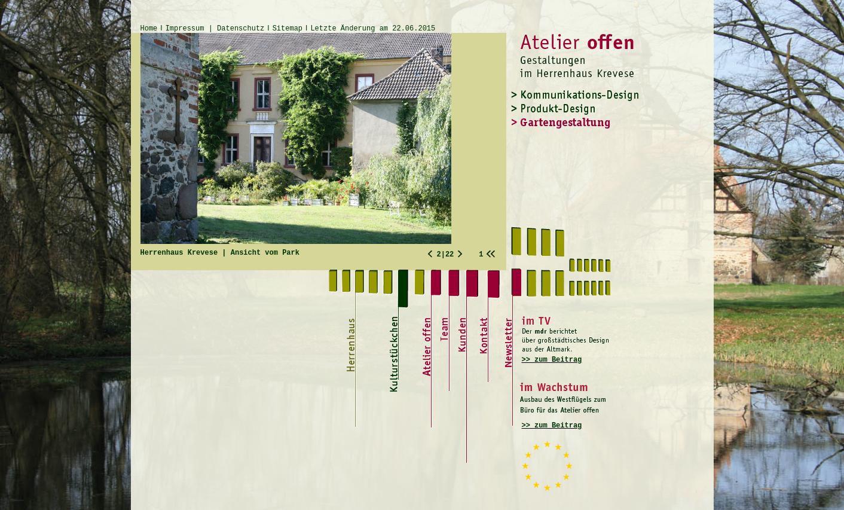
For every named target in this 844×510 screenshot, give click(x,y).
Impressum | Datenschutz (215, 29)
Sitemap (287, 29)
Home (149, 29)
